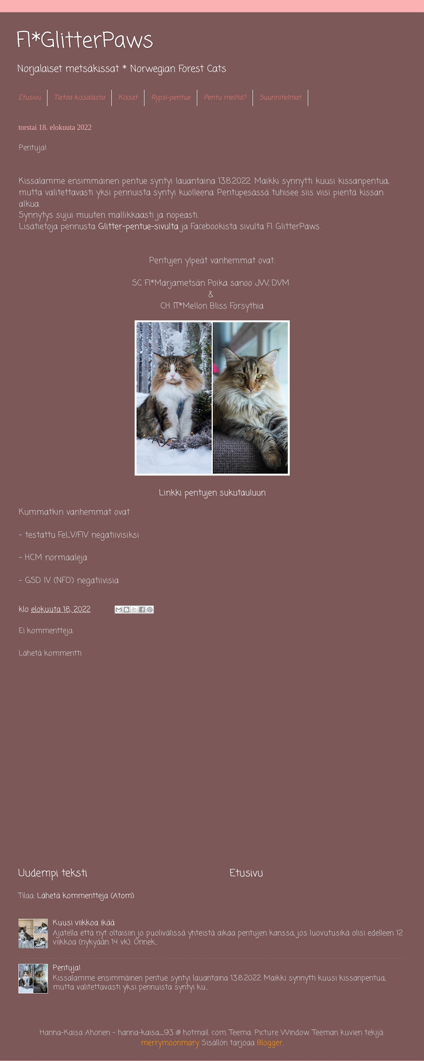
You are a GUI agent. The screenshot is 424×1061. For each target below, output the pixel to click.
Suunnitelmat (280, 98)
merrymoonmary (169, 1043)
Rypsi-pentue (170, 98)
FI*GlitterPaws (84, 41)
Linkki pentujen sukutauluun (212, 493)
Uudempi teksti (52, 873)
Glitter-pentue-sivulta (138, 227)
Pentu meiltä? (225, 98)
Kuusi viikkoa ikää (84, 923)
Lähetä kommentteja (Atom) (85, 896)
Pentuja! (67, 968)
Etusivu (29, 98)
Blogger (269, 1043)
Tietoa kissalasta (79, 98)
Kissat (128, 98)
